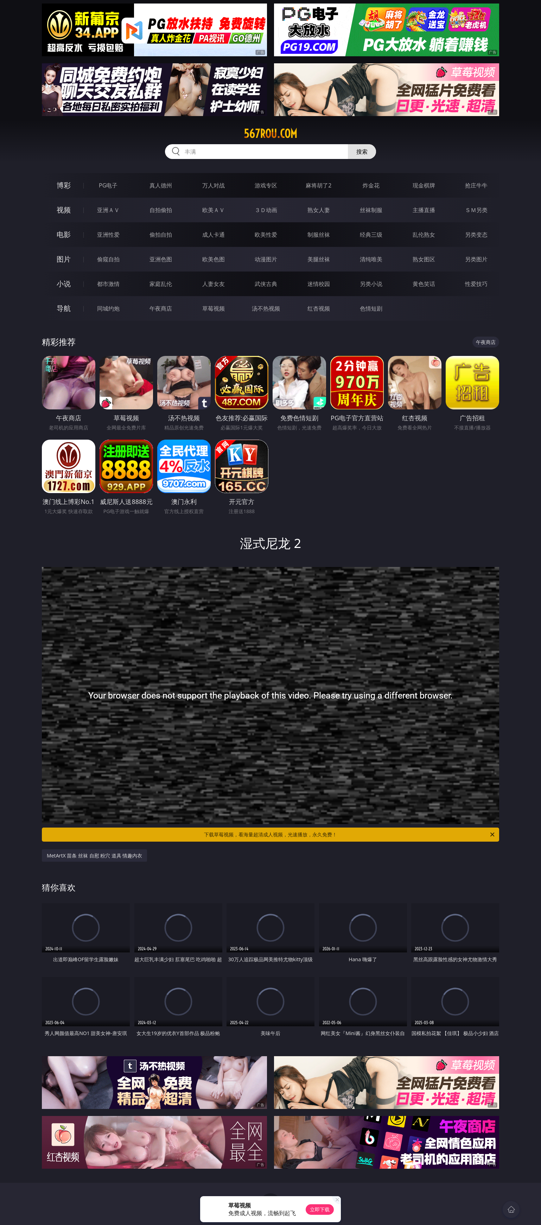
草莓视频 (213, 308)
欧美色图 (213, 259)
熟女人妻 (318, 210)
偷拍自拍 (160, 234)
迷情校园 (318, 284)
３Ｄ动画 (266, 210)
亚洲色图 (160, 259)
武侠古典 (266, 284)
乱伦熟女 (424, 234)
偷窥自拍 (108, 259)
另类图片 (476, 259)
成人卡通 (213, 234)
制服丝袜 (318, 234)
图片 (64, 259)
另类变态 (476, 234)
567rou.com (270, 134)
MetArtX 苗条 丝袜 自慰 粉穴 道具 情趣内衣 (94, 855)
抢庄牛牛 (476, 185)
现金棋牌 (424, 185)
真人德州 (160, 185)
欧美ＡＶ (213, 210)
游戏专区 (266, 185)
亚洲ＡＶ (108, 210)
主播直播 (424, 210)
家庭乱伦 (160, 284)
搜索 (362, 151)
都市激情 (108, 284)
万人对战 (213, 185)
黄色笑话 (424, 284)
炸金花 (371, 185)
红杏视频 (318, 308)
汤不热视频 (266, 308)
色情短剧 (371, 308)
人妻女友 (213, 284)
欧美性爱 (266, 234)
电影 (64, 234)
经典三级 (371, 234)
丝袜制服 (371, 210)
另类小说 (371, 284)
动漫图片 (266, 259)
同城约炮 (108, 308)
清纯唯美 (371, 259)
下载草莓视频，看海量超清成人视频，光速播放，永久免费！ (350, 834)
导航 (64, 308)
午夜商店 (160, 308)
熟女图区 (424, 259)
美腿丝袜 (318, 259)
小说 (64, 283)
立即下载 (320, 1209)
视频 (64, 210)
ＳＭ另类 (476, 210)
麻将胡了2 (318, 185)
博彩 (64, 185)
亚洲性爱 (108, 234)
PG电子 (108, 185)
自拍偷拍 (160, 210)
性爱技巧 (476, 284)
